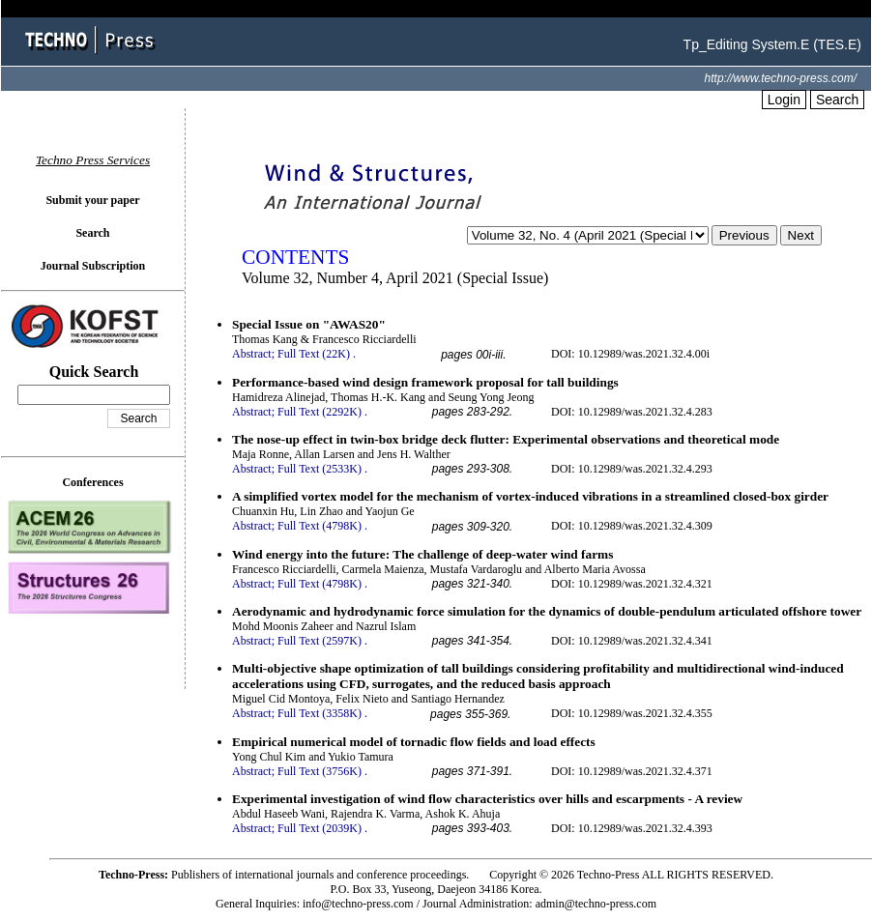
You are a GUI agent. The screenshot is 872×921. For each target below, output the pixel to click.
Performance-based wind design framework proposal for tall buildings (425, 382)
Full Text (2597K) (319, 641)
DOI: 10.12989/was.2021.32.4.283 (631, 411)
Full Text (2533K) (319, 468)
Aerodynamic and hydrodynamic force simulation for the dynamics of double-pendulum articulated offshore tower (546, 611)
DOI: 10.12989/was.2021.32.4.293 (631, 468)
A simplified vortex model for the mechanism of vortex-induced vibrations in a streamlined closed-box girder (530, 496)
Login (784, 99)
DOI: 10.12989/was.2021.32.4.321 (631, 583)
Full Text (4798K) (319, 525)
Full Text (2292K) (319, 411)
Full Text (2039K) (319, 828)
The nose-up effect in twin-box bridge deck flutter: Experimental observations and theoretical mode (505, 439)
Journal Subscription (93, 266)
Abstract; (253, 353)
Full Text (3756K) (319, 771)
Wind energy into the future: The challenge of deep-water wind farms (422, 554)
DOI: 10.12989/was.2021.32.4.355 (631, 713)
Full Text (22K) (313, 353)
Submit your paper (92, 200)
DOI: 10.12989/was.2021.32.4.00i (630, 353)
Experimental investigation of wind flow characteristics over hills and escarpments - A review (487, 798)
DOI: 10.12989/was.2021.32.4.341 (631, 641)
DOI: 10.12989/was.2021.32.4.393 (631, 828)
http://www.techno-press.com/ (781, 78)
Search (837, 99)
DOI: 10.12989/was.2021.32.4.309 (631, 525)
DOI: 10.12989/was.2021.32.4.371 (631, 771)
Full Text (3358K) (319, 713)
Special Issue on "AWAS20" (309, 324)
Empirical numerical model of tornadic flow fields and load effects (414, 741)
